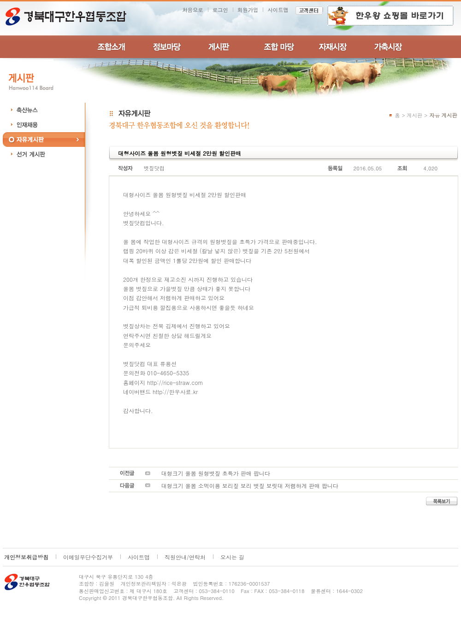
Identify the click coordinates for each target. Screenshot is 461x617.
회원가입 (248, 9)
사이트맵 (278, 9)
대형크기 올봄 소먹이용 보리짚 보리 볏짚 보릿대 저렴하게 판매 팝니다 (249, 485)
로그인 (220, 9)
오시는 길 (232, 557)
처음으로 (192, 9)
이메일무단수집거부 (88, 557)
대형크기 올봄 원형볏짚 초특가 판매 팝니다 (215, 473)
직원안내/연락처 (185, 557)
